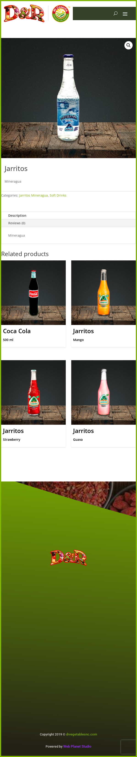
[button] (128, 45)
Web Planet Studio (77, 746)
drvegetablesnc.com (81, 734)
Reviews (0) (16, 223)
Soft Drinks (58, 195)
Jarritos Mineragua (33, 195)
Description (17, 215)
